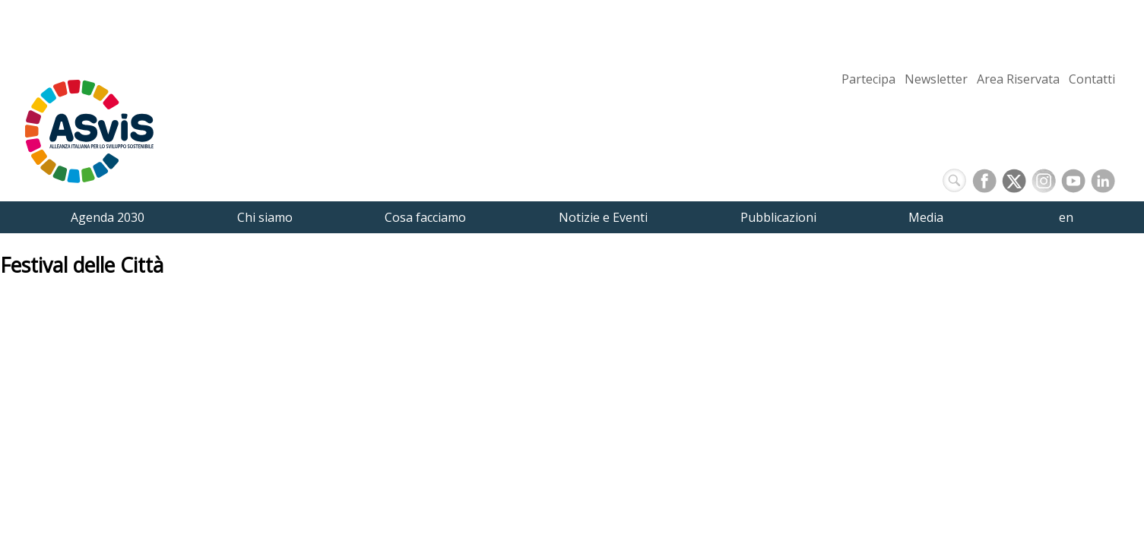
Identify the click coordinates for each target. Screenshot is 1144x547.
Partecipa (868, 79)
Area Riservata (1018, 79)
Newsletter (936, 79)
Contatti (1092, 79)
